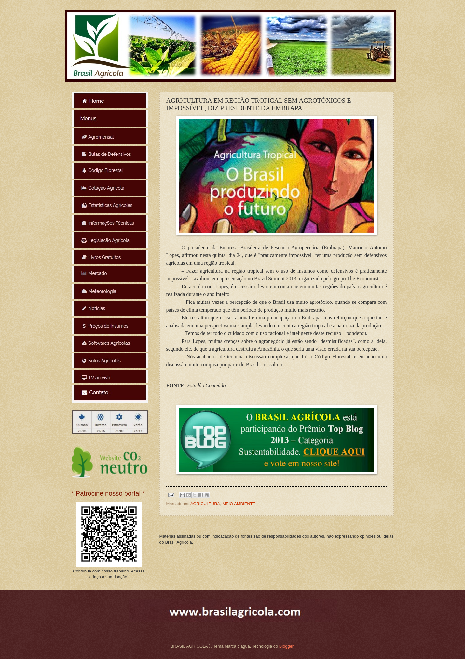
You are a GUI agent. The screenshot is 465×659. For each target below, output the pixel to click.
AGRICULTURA (205, 503)
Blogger (286, 646)
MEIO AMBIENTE (238, 503)
